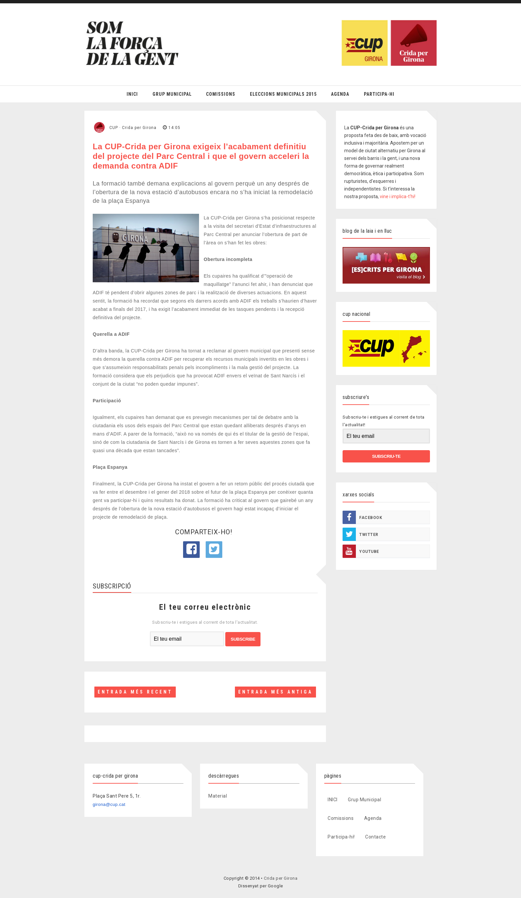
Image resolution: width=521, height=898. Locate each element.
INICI (333, 799)
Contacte (375, 836)
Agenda (340, 94)
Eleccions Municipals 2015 (283, 94)
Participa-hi (379, 94)
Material (217, 796)
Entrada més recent (135, 692)
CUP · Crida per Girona (132, 127)
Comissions (220, 94)
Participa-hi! (341, 836)
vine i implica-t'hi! (397, 196)
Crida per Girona (280, 878)
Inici (132, 94)
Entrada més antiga (275, 692)
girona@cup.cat (109, 804)
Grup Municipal (172, 94)
